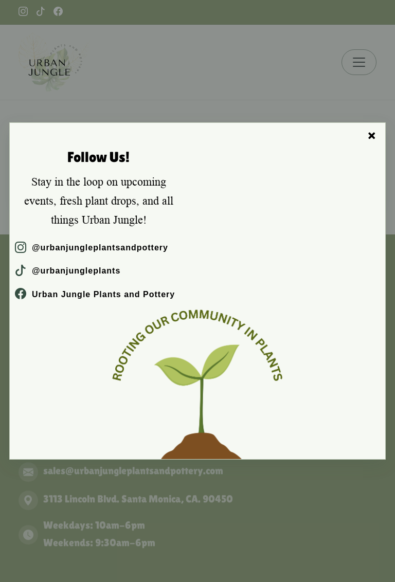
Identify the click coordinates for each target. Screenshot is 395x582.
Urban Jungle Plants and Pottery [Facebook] (95, 294)
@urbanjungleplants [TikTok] (67, 270)
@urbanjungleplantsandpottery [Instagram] (91, 247)
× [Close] (372, 136)
